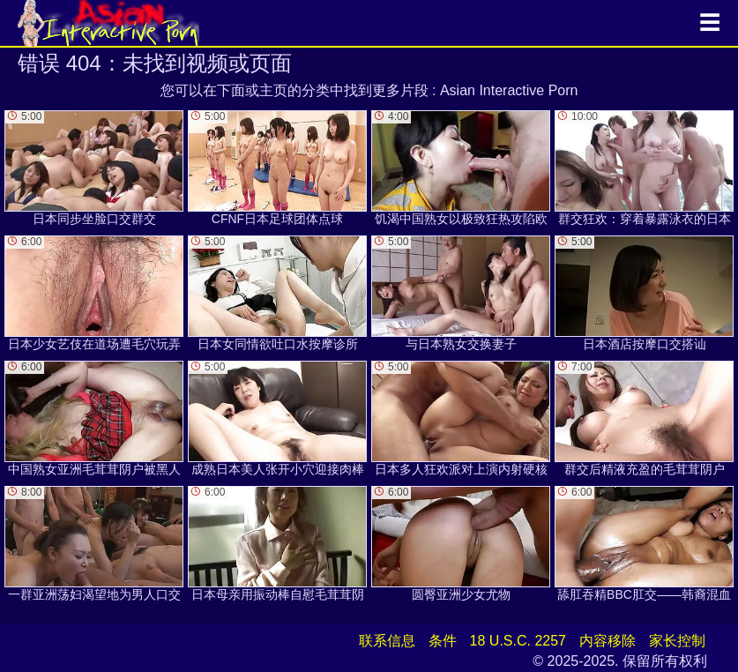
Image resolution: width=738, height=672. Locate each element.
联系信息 (387, 640)
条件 (443, 640)
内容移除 (607, 640)
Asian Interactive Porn (509, 90)
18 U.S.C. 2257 (518, 640)
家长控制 (677, 640)
